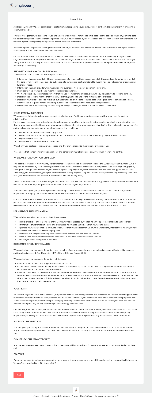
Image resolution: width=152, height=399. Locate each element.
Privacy (75, 396)
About (36, 396)
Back (18, 375)
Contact (45, 396)
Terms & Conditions (60, 396)
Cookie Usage (86, 396)
